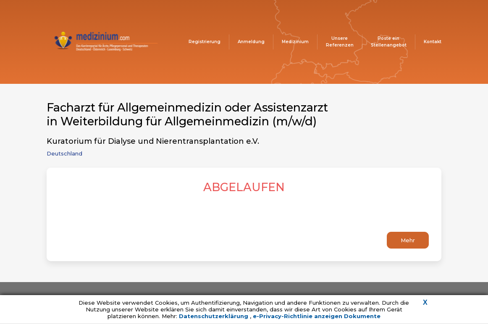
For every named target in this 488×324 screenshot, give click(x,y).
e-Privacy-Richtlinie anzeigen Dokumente (316, 316)
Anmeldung (251, 41)
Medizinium (295, 41)
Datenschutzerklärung (214, 316)
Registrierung (204, 41)
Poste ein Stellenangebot (389, 42)
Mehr (408, 240)
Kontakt (432, 41)
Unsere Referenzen (340, 42)
